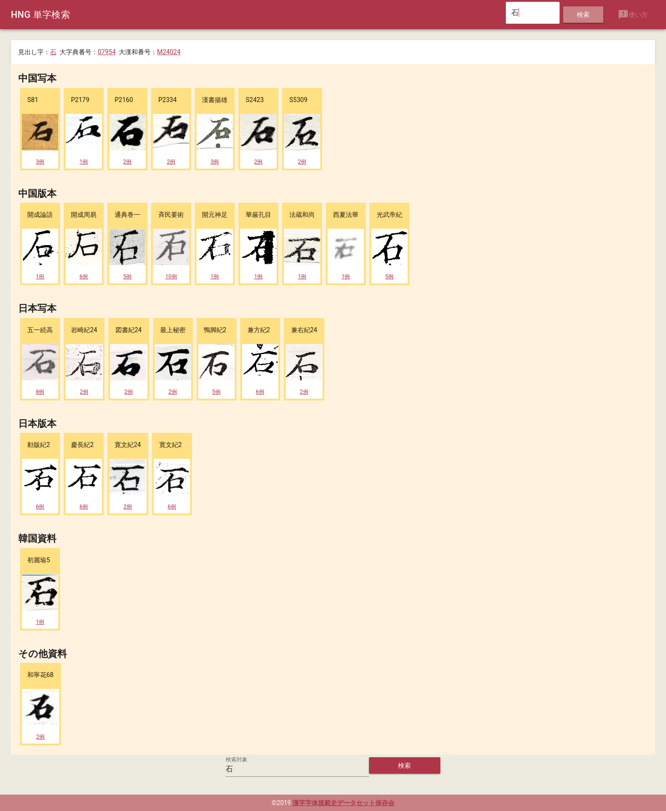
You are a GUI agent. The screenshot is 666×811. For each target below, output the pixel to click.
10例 (171, 276)
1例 (84, 162)
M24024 (169, 52)
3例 (40, 162)
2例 (127, 162)
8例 (40, 392)
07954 (107, 52)
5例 (127, 276)
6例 (84, 276)
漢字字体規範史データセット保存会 (343, 802)
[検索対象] (297, 769)
